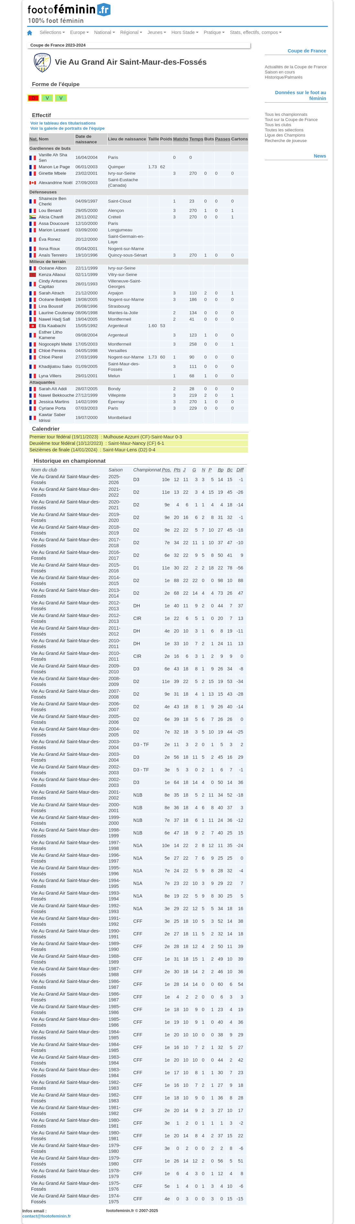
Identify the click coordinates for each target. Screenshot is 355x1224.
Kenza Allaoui (52, 274)
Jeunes (154, 32)
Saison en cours (280, 72)
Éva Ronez (49, 239)
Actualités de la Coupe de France (296, 66)
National (102, 32)
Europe (77, 32)
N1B (137, 795)
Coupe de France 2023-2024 (58, 45)
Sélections (50, 32)
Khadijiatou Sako (55, 366)
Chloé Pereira (52, 350)
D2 (136, 492)
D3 (136, 479)
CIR (137, 618)
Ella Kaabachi (52, 325)
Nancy (138, 443)
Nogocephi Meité (55, 344)
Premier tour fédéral (49, 436)
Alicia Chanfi (51, 217)
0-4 (152, 449)
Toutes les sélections (284, 129)
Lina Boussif (51, 306)
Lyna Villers (50, 375)
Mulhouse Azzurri (121, 436)
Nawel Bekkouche (56, 395)
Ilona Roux (49, 248)
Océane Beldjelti (55, 299)
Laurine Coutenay (56, 312)
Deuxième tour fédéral (52, 443)
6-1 (160, 443)
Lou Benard (50, 210)
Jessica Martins (54, 401)
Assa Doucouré (54, 223)
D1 (136, 567)
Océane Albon (53, 268)
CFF (137, 921)
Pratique (212, 32)
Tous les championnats (286, 114)
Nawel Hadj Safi (54, 319)
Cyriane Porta (52, 408)
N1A (137, 845)
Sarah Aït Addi (53, 388)
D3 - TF (141, 744)
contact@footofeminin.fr (46, 1216)
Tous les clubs (278, 124)
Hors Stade (183, 32)
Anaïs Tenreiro (53, 255)
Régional (129, 32)
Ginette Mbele (52, 173)
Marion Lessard (54, 229)
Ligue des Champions (285, 135)
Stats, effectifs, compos (254, 32)
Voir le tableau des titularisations (63, 123)
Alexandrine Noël (55, 182)
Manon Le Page (54, 166)
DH (136, 605)
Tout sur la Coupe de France (291, 119)
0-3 (178, 436)
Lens (132, 449)
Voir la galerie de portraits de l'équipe (67, 128)
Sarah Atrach (51, 293)
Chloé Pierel (51, 357)
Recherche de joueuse (286, 140)
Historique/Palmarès (284, 77)
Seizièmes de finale (49, 449)
